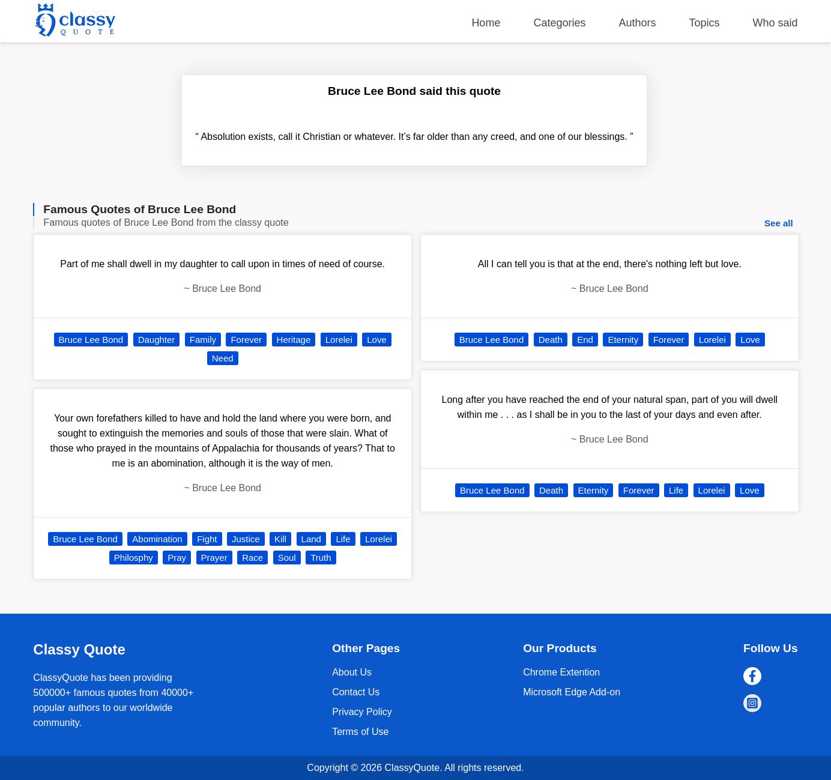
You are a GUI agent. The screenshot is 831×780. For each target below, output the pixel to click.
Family (203, 339)
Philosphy (133, 557)
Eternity (623, 339)
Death (551, 339)
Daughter (156, 339)
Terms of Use (360, 732)
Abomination (157, 539)
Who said (775, 23)
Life (343, 539)
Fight (207, 539)
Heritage (294, 339)
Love (377, 339)
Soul (287, 557)
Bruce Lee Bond (91, 339)
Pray (177, 557)
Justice (246, 539)
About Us (352, 672)
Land (311, 539)
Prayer (214, 557)
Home (485, 23)
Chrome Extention (561, 672)
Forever (246, 339)
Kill (280, 539)
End (585, 339)
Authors (637, 23)
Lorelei (338, 339)
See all (778, 223)
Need (223, 358)
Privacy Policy (362, 712)
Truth (320, 557)
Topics (704, 23)
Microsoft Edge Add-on (571, 692)
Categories (559, 23)
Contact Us (355, 692)
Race (252, 557)
